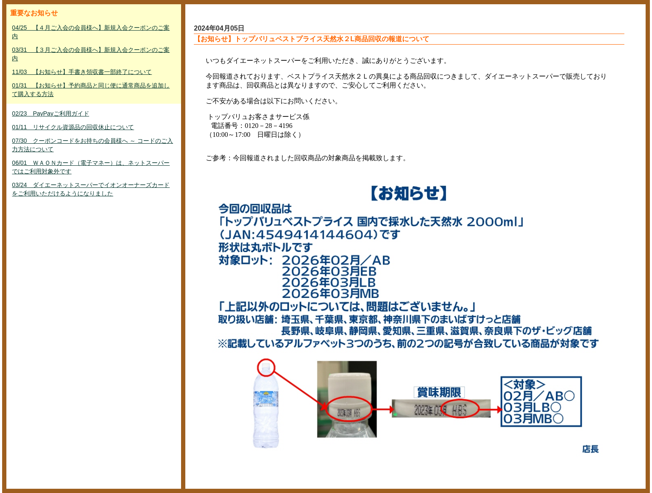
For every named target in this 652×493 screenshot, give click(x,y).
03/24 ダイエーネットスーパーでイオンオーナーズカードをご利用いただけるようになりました (91, 189)
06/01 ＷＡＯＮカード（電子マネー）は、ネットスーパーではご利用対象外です (91, 167)
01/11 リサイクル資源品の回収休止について (73, 127)
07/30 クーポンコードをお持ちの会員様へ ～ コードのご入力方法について (92, 145)
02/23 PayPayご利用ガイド (50, 113)
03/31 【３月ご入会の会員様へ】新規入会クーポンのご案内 (91, 54)
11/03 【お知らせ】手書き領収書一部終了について (82, 71)
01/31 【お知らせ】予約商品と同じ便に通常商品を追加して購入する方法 (91, 89)
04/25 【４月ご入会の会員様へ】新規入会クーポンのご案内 (91, 32)
